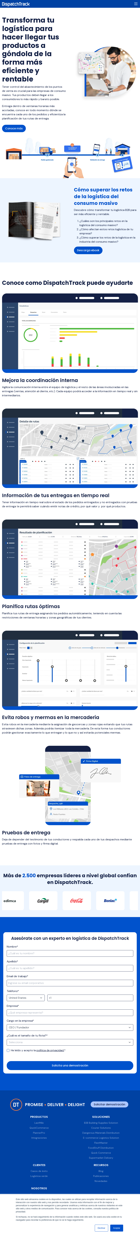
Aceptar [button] (116, 1228)
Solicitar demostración (109, 1105)
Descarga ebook (88, 250)
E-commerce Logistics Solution (101, 1138)
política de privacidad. (50, 1050)
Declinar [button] (101, 1228)
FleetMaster (101, 1143)
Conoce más (14, 128)
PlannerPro (39, 1133)
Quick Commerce (101, 1152)
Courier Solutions (101, 1128)
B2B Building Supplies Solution (101, 1123)
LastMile (39, 1123)
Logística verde (39, 1176)
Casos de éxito (39, 1171)
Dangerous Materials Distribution (101, 1133)
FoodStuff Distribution (101, 1147)
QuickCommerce (39, 1128)
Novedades (101, 1181)
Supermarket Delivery (101, 1157)
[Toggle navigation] (136, 4)
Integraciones (39, 1138)
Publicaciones (101, 1176)
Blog (101, 1171)
